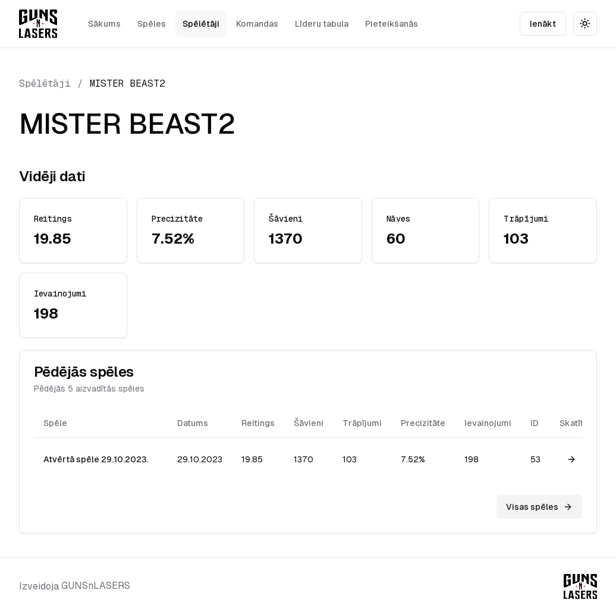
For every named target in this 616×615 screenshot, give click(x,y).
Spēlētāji (201, 24)
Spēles (151, 24)
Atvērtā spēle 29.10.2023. (96, 459)
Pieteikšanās (391, 24)
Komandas (257, 24)
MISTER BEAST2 (127, 83)
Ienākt (543, 24)
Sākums (104, 24)
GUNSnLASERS (95, 585)
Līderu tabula (321, 24)
